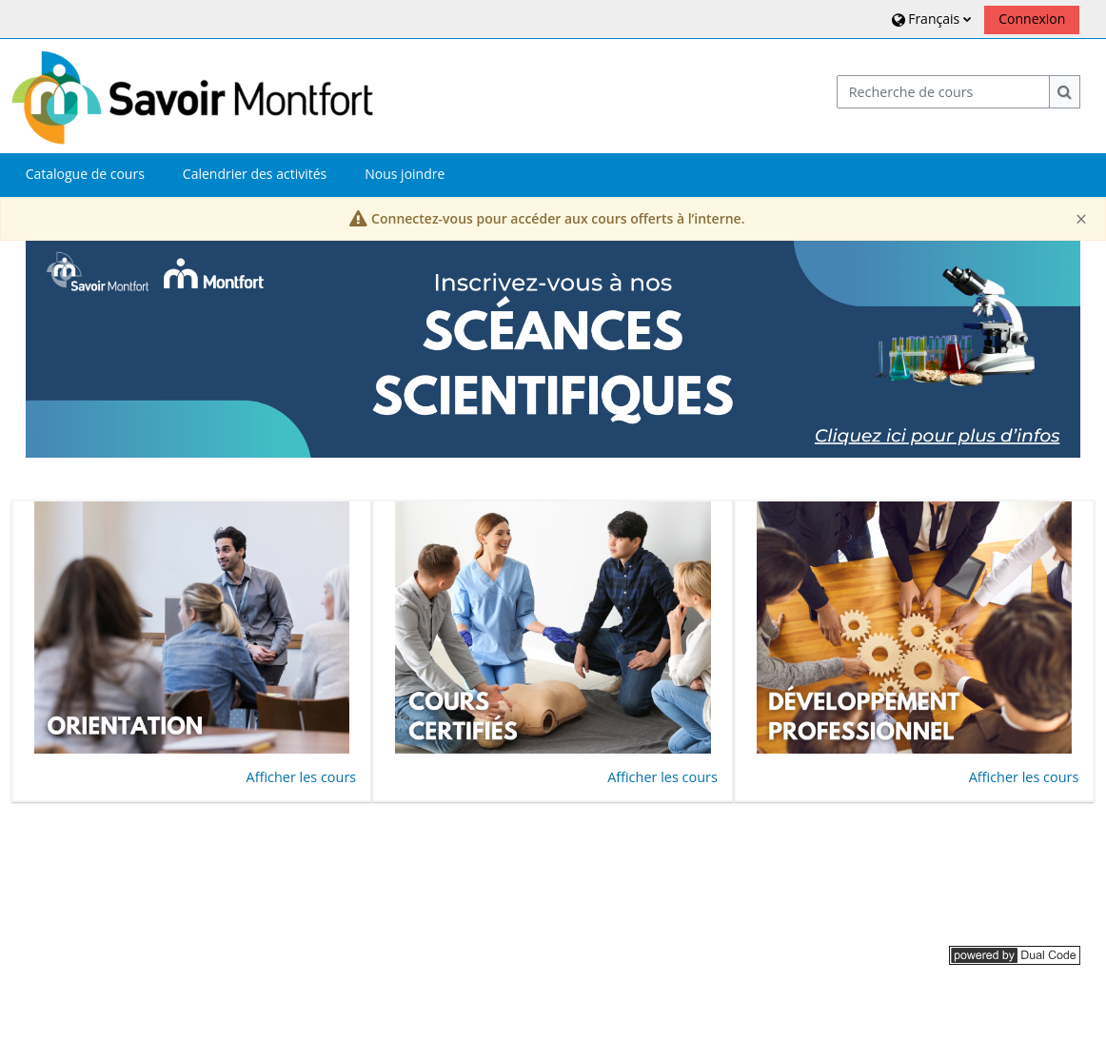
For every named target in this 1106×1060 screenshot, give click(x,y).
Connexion (1031, 19)
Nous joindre (404, 174)
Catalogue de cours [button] (85, 174)
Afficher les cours (302, 777)
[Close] (1081, 219)
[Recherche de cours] (943, 91)
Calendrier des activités (254, 174)
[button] (929, 18)
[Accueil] (192, 95)
